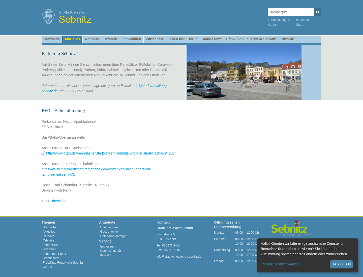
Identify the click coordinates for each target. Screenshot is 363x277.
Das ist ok (341, 264)
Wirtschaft (154, 39)
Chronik (287, 39)
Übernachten (109, 227)
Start (299, 24)
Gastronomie (109, 231)
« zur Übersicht (53, 201)
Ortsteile (111, 39)
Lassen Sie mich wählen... (281, 264)
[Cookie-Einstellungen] (119, 251)
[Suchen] (317, 12)
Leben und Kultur (182, 39)
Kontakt (273, 24)
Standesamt (211, 39)
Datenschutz (108, 251)
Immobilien (132, 39)
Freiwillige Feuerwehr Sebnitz (251, 39)
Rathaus (92, 39)
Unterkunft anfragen (114, 236)
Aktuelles (72, 39)
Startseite (52, 39)
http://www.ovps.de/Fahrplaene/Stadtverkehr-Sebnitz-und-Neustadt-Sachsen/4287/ (111, 153)
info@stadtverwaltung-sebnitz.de (179, 256)
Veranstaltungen (279, 20)
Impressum (304, 20)
